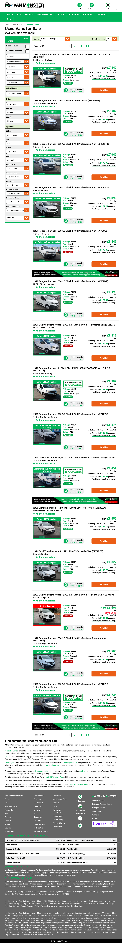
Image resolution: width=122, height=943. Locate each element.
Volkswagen (9, 763)
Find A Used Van (25, 14)
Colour (8, 148)
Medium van (38, 803)
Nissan (7, 814)
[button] (104, 90)
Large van (37, 806)
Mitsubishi (48, 777)
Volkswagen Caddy (70, 763)
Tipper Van (38, 817)
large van (55, 765)
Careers (56, 803)
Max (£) (9, 117)
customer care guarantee (78, 784)
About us (102, 14)
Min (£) (9, 109)
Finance (60, 14)
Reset (26, 39)
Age (7, 139)
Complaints (57, 827)
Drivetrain (10, 181)
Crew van (37, 810)
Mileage (9, 131)
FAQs (55, 806)
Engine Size (10, 164)
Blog (9, 19)
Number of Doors (12, 189)
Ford (6, 757)
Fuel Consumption (13, 206)
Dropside (37, 821)
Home (10, 14)
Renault (8, 821)
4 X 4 (36, 814)
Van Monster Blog (59, 799)
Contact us (88, 14)
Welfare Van (38, 828)
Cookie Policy (58, 819)
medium (46, 765)
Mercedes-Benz (11, 751)
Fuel (8, 156)
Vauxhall (8, 828)
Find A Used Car (44, 14)
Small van (37, 799)
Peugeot (38, 771)
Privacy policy (58, 816)
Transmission (11, 173)
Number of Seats (12, 198)
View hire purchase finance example (104, 78)
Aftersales (74, 14)
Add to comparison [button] (44, 63)
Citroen (48, 771)
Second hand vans (41, 831)
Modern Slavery (59, 823)
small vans (83, 771)
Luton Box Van (39, 824)
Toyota (55, 777)
